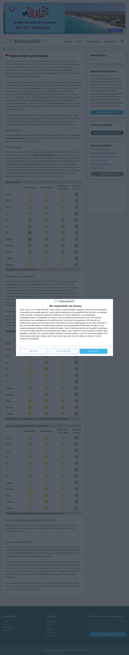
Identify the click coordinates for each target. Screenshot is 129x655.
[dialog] (64, 327)
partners (32, 310)
